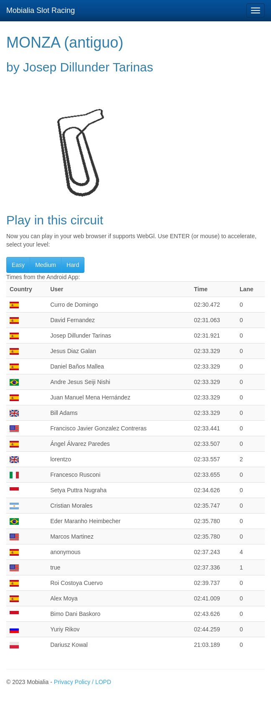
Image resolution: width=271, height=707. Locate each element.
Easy (18, 265)
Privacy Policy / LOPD (82, 682)
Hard (72, 265)
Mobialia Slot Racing (40, 10)
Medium (45, 265)
